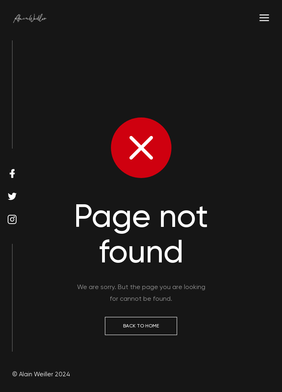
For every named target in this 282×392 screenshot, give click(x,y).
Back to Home (141, 326)
